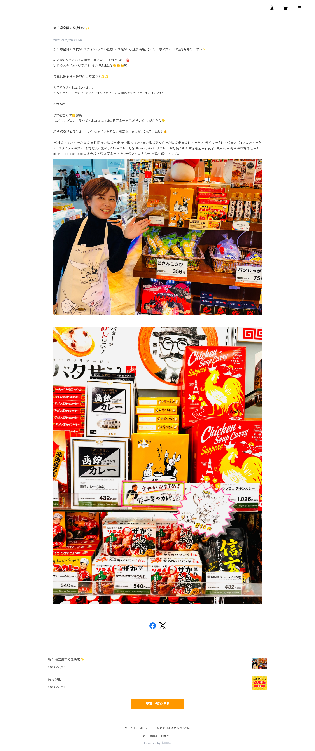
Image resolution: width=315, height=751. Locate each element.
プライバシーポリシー (137, 728)
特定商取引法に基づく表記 (173, 728)
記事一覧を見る (158, 704)
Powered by (157, 743)
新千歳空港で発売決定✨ (71, 28)
